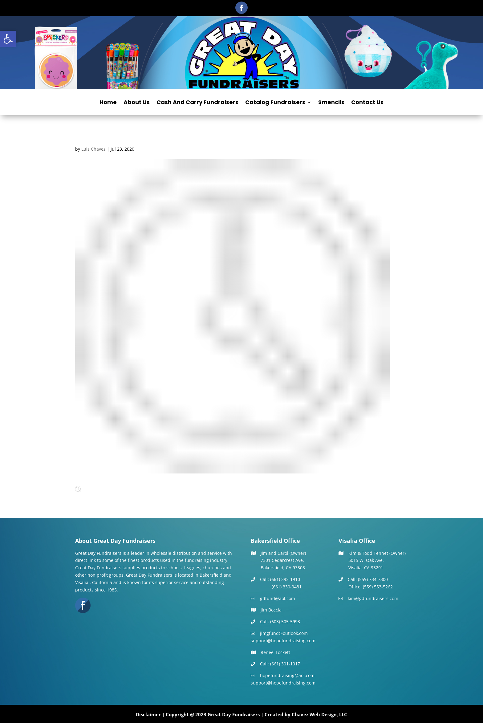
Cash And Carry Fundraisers (197, 103)
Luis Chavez (93, 149)
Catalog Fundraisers (275, 103)
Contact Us (367, 103)
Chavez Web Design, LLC (319, 714)
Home (108, 103)
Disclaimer (148, 714)
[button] (8, 39)
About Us (137, 103)
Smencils (331, 103)
